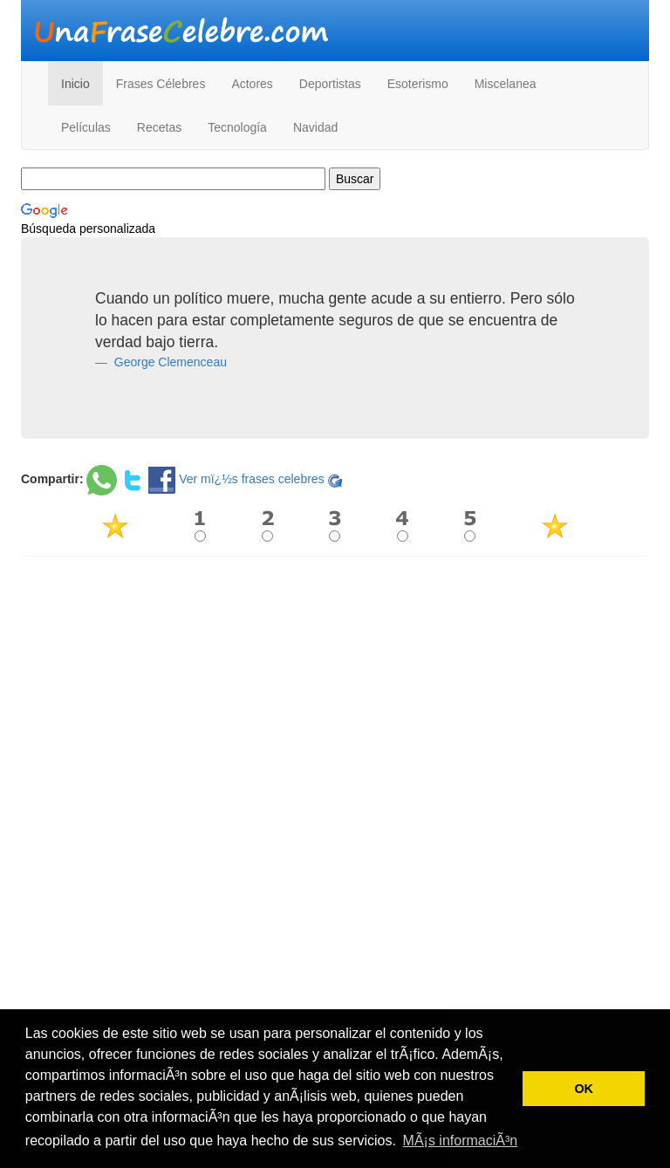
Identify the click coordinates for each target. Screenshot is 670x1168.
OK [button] (583, 1089)
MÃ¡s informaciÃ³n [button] (460, 1140)
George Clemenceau (169, 362)
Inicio (75, 84)
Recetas (159, 127)
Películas (86, 127)
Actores (251, 84)
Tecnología (237, 127)
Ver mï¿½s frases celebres (252, 479)
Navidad (315, 127)
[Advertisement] (335, 695)
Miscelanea (506, 84)
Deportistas (330, 84)
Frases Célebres (161, 84)
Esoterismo (417, 84)
